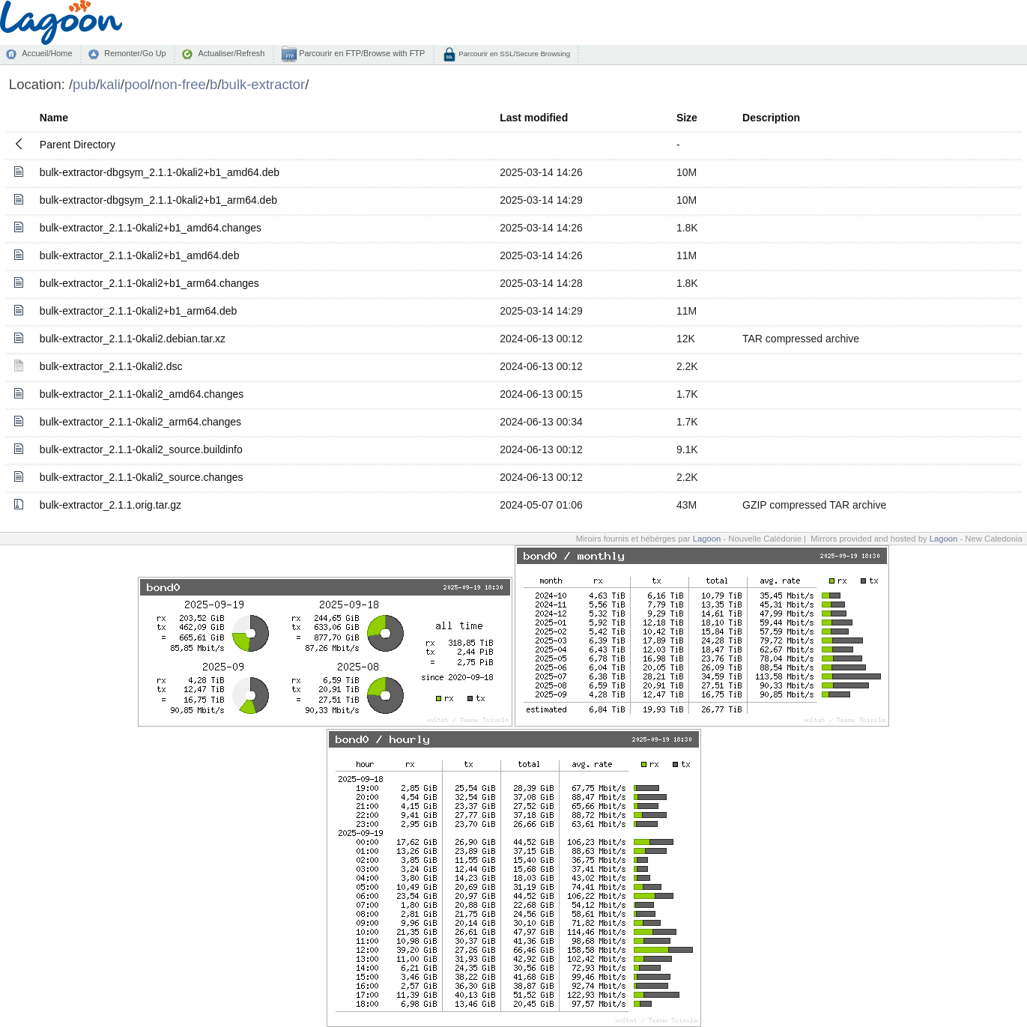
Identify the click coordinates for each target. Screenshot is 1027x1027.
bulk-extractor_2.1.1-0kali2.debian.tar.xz (132, 339)
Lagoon (707, 538)
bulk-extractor (263, 84)
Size (686, 118)
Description (771, 118)
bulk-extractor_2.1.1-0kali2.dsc (111, 366)
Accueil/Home (47, 53)
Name (54, 118)
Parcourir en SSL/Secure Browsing (513, 53)
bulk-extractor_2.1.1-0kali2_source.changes (141, 477)
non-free (180, 84)
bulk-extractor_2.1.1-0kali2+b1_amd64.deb (140, 255)
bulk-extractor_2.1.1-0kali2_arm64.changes (140, 422)
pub (84, 84)
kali (110, 84)
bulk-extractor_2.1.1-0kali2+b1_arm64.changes (149, 283)
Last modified (534, 118)
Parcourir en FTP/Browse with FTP (361, 53)
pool (137, 84)
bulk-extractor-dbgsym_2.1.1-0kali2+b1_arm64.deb (158, 200)
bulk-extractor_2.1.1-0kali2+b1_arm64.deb (138, 311)
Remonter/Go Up (135, 53)
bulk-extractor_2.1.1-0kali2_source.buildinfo (141, 449)
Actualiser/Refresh (231, 53)
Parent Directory (77, 145)
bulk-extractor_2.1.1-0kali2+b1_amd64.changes (150, 228)
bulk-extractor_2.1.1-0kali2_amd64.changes (141, 394)
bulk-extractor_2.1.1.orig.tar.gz (110, 505)
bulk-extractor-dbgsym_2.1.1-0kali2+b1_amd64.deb (159, 172)
